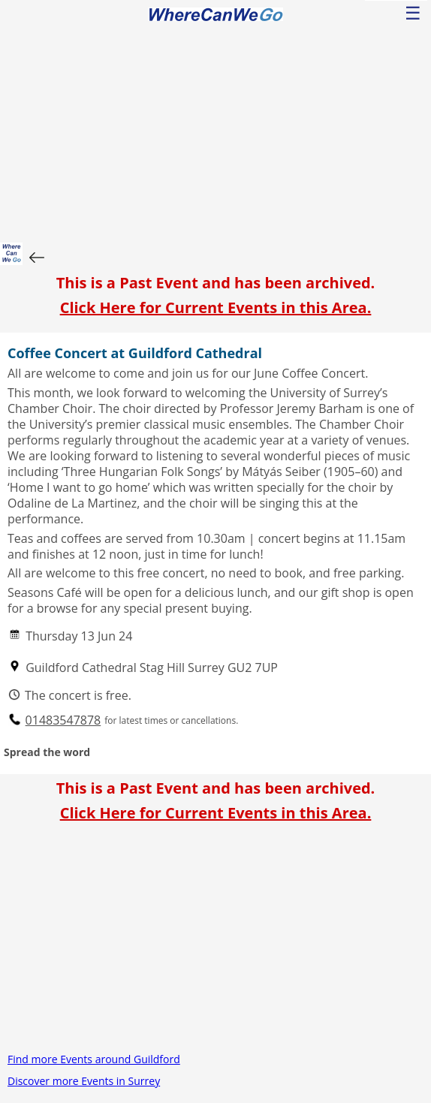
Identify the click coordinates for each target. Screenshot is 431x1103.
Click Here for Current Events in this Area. (216, 307)
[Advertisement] (215, 130)
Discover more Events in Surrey (84, 1081)
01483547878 (63, 720)
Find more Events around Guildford (94, 1059)
